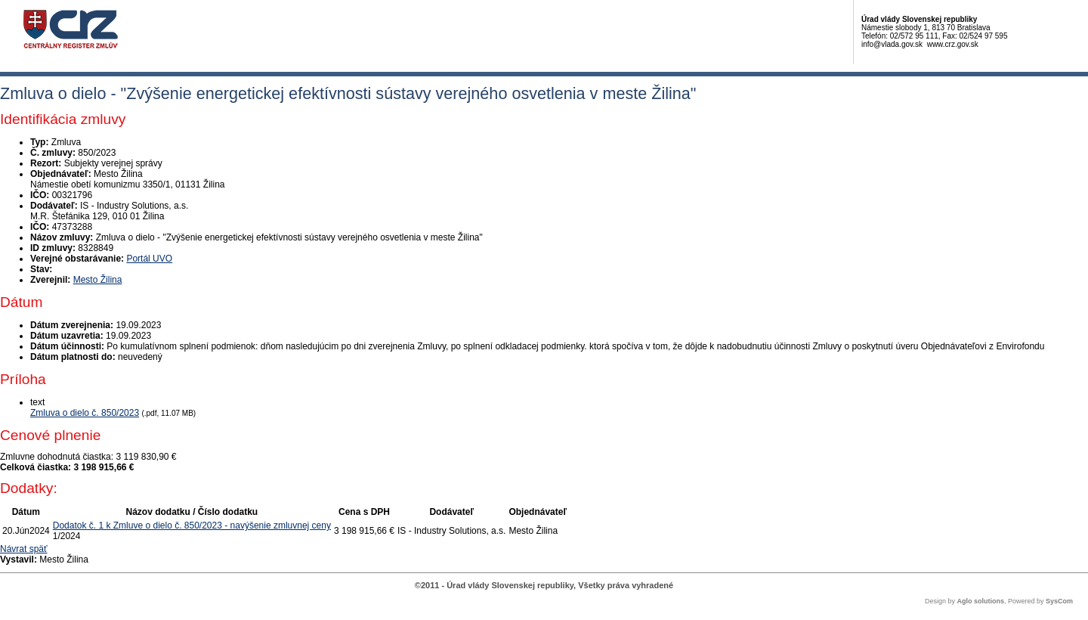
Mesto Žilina (97, 279)
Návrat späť (24, 549)
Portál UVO (149, 258)
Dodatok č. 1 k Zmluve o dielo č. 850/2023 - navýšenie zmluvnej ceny (192, 525)
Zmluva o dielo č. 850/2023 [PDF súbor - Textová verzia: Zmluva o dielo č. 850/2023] (84, 413)
